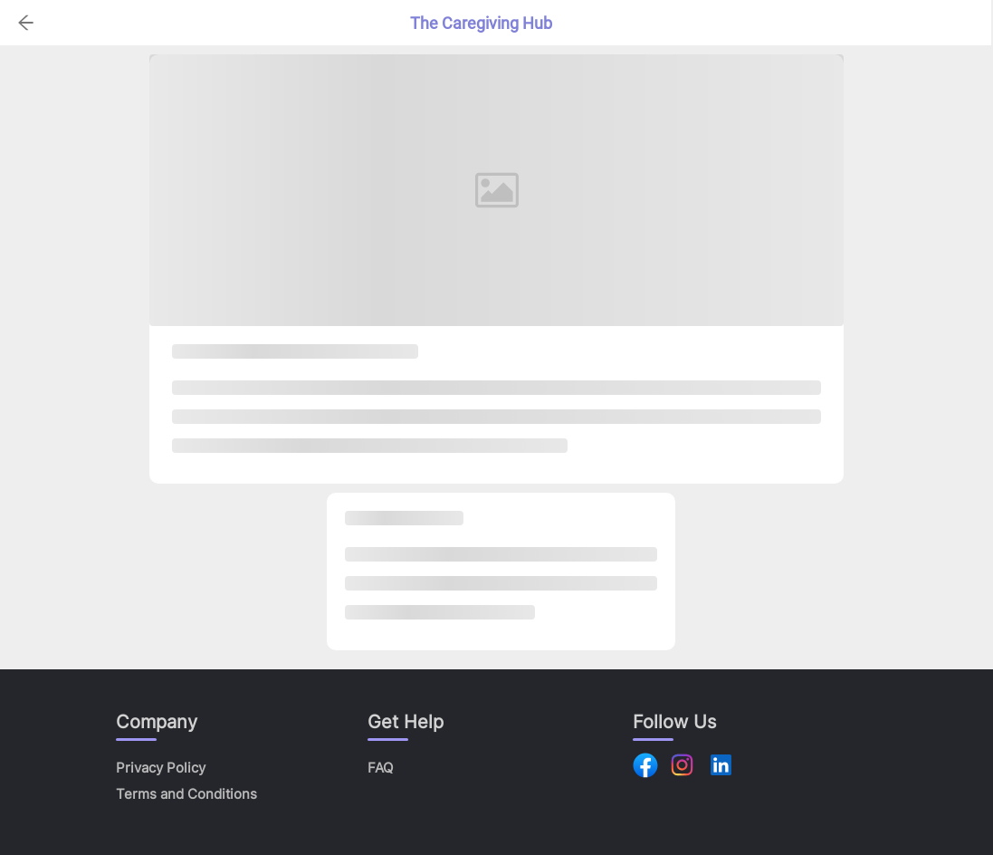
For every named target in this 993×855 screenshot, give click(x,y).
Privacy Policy (160, 767)
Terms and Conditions (186, 793)
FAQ (380, 767)
